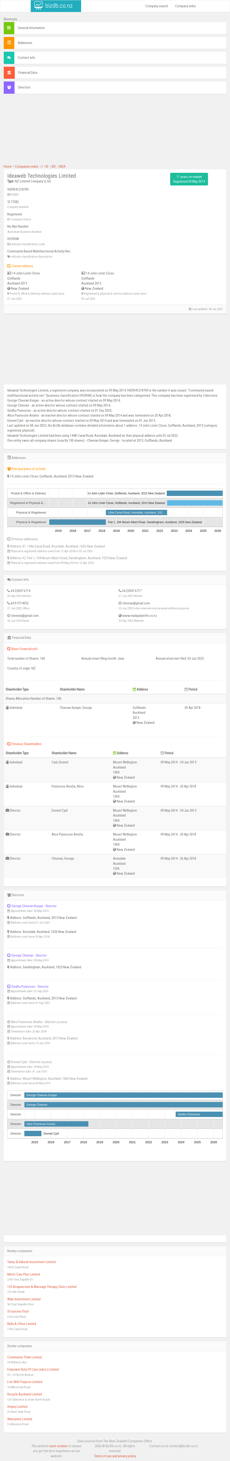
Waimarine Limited (19, 1419)
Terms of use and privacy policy (115, 1456)
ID (47, 166)
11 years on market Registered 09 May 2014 (189, 179)
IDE (54, 166)
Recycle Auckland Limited (24, 1394)
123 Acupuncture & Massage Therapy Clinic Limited (41, 1287)
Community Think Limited (24, 1357)
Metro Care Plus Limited (23, 1274)
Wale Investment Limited (24, 1299)
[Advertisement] (115, 131)
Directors (24, 87)
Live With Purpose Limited (24, 1382)
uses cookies (58, 1446)
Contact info (26, 57)
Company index (185, 6)
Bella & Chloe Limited (21, 1324)
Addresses (25, 43)
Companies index (26, 166)
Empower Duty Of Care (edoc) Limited (33, 1369)
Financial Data (27, 72)
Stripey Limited (17, 1407)
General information (31, 28)
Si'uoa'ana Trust (18, 1311)
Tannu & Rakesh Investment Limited (31, 1262)
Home (8, 166)
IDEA (62, 166)
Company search (156, 6)
